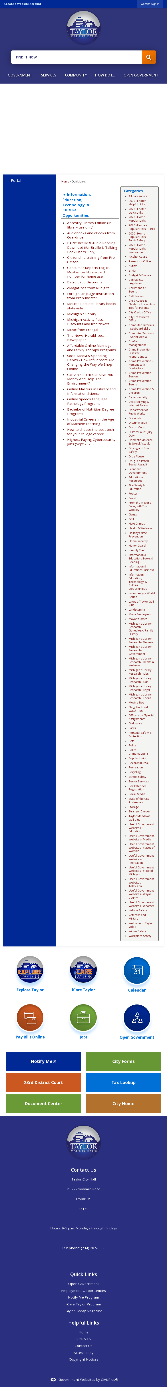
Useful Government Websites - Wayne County (141, 894)
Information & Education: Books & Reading (141, 558)
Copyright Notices (83, 1359)
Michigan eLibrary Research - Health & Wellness (141, 662)
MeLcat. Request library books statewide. (91, 305)
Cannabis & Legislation (136, 281)
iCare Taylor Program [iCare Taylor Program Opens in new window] (83, 1304)
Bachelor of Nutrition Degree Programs (90, 411)
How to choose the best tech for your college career (90, 431)
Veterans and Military (137, 916)
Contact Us (83, 1345)
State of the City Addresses (139, 800)
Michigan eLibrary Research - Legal (140, 688)
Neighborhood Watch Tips (138, 709)
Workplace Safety (140, 936)
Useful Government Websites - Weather (141, 904)
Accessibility (83, 1352)
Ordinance (135, 723)
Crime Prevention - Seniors (141, 374)
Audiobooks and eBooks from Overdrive (91, 235)
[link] (150, 4)
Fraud (132, 498)
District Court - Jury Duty (140, 433)
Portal (16, 180)
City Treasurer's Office (139, 319)
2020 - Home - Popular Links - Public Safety (138, 237)
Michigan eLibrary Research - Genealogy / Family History (141, 629)
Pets (131, 741)
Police (133, 745)
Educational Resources (136, 479)
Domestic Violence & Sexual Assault (141, 441)
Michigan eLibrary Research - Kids (140, 680)
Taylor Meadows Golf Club (139, 818)
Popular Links (137, 758)
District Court (137, 427)
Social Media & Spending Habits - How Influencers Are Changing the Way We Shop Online (90, 362)
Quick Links (83, 1274)
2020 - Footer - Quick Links (138, 210)
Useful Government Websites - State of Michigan (141, 871)
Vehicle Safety (138, 910)
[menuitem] (20, 73)
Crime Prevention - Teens (141, 382)
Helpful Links (83, 1322)
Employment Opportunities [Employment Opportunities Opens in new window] (83, 1290)
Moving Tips (136, 702)
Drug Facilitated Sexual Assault (139, 462)
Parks (132, 728)
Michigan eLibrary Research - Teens (140, 696)
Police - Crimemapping (138, 752)
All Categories (138, 196)
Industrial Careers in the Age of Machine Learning (90, 421)
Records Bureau (139, 763)
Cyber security (138, 397)
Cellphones (136, 296)
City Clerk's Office (140, 312)
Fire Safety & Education (137, 487)
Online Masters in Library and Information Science (91, 391)
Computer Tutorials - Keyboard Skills (141, 327)
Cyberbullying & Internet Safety (139, 403)
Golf (131, 519)
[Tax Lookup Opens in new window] (123, 1082)
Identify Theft (137, 550)
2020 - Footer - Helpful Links (138, 202)
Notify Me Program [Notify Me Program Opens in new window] (83, 1297)
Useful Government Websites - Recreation (141, 859)
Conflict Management (137, 343)
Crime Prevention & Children (141, 391)
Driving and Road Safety (140, 450)
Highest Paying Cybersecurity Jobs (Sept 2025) (91, 441)
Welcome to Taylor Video (141, 925)
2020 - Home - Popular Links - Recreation (138, 248)
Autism (133, 266)
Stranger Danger (139, 811)
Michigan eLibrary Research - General (141, 640)
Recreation (136, 767)
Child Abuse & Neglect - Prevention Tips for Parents (142, 304)
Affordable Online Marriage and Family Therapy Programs (91, 347)
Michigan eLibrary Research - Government (140, 650)
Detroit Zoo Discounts (85, 282)
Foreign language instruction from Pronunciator (90, 295)
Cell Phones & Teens (138, 289)
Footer (133, 493)
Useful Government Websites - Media (141, 837)
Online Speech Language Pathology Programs (87, 401)
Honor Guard (137, 545)
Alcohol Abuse (138, 257)
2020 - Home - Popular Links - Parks (142, 227)
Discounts (135, 418)
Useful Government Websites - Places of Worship (142, 847)
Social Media (137, 794)
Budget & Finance (140, 275)
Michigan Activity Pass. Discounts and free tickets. (88, 321)
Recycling (135, 772)
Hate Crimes (137, 523)
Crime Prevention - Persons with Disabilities (141, 364)
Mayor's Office (138, 619)
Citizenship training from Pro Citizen (91, 259)
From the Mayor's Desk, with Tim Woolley (140, 506)
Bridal (132, 271)
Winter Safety (137, 931)
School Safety (137, 777)
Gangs (133, 514)
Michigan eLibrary (81, 314)
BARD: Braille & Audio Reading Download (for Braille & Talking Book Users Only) (92, 247)
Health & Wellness (140, 528)
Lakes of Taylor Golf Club (141, 603)
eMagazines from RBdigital (88, 288)
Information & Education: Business (141, 568)
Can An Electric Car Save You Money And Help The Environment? (90, 379)
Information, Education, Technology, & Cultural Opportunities (138, 582)
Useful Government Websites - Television (141, 882)
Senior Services (139, 781)
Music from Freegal (82, 329)
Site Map (83, 1339)
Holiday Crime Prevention (138, 534)
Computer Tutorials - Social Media (141, 335)
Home (65, 181)
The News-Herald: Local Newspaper (86, 337)
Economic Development (138, 471)
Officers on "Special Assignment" (141, 717)
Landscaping (137, 609)
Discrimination (138, 423)
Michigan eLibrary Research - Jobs (140, 671)
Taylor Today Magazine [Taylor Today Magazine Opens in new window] (83, 1311)
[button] (149, 57)
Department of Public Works (138, 411)
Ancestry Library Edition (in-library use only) (90, 224)
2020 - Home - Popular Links (138, 218)
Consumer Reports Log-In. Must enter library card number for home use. (88, 272)
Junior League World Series (142, 595)
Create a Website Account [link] (22, 4)
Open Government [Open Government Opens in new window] (83, 1283)
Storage (134, 807)
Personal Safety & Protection (140, 734)
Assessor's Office (140, 261)
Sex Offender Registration (137, 788)
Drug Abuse (136, 456)
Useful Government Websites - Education (141, 827)
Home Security (138, 541)
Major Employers (140, 614)
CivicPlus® (109, 1379)
